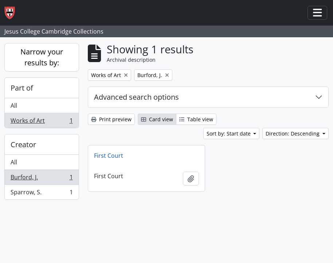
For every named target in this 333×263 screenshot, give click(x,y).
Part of (22, 88)
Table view (196, 119)
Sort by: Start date (229, 133)
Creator (23, 144)
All (14, 106)
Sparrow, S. (41, 193)
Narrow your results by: (41, 57)
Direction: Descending (293, 133)
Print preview (111, 119)
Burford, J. (41, 179)
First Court (108, 156)
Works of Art (41, 122)
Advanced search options (136, 97)
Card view (157, 119)
